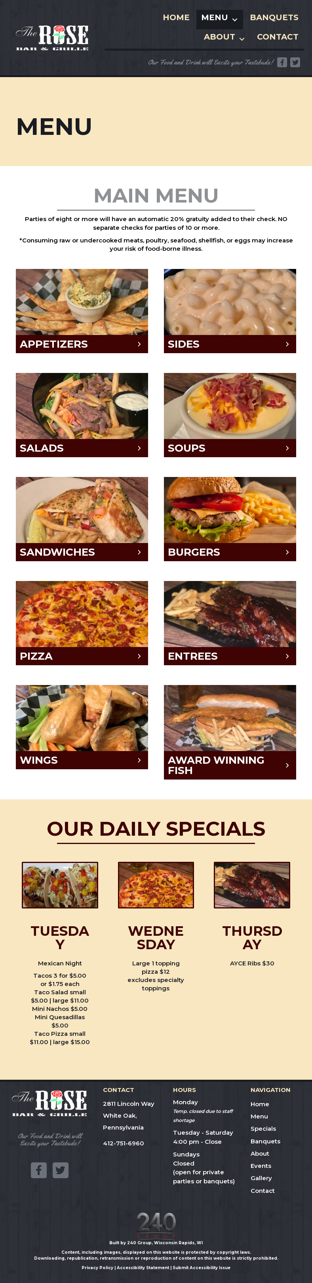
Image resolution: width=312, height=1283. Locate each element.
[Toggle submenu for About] (242, 39)
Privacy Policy (97, 1267)
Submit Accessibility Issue (201, 1267)
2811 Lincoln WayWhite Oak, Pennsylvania (128, 1115)
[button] (282, 62)
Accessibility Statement (143, 1267)
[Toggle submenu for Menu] (235, 20)
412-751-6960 (123, 1143)
